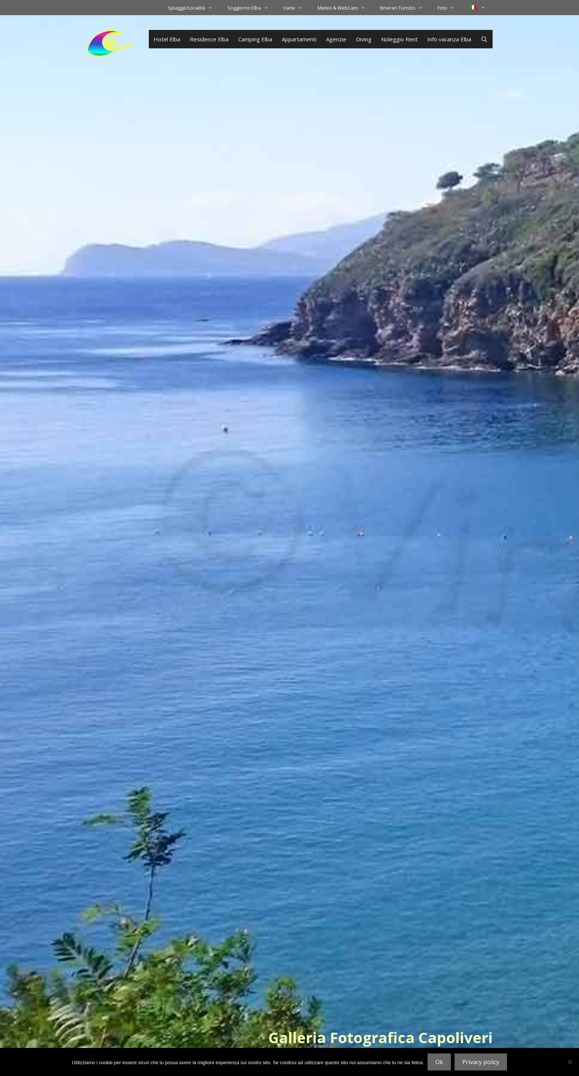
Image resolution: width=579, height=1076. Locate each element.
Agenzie (336, 39)
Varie (296, 7)
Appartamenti (299, 39)
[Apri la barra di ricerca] (484, 39)
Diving (363, 39)
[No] (569, 1062)
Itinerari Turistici (405, 7)
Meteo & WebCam (345, 7)
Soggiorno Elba (251, 7)
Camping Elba (255, 39)
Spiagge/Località (194, 7)
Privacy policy (480, 1062)
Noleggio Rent (399, 39)
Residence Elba (209, 39)
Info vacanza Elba (449, 39)
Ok (439, 1062)
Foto (450, 7)
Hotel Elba (167, 39)
